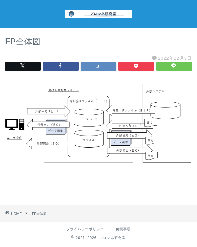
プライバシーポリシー (85, 229)
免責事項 (123, 229)
